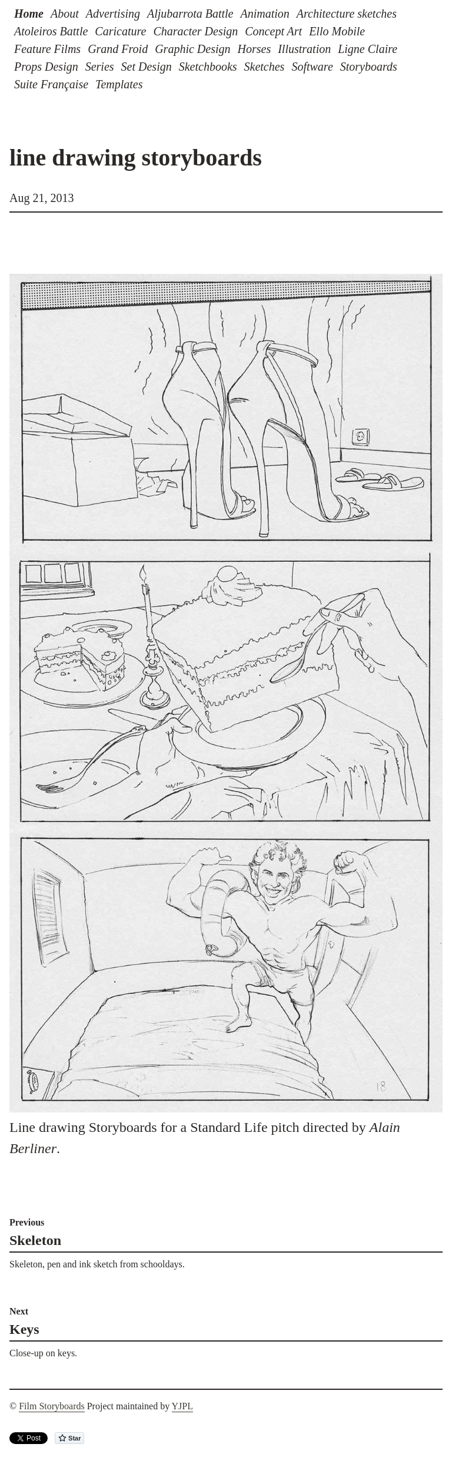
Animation (264, 13)
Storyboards (368, 66)
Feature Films (47, 48)
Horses (254, 48)
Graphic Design (192, 48)
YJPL (182, 1406)
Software (312, 66)
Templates (118, 84)
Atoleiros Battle (51, 31)
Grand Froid (118, 48)
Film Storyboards (52, 1406)
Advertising (113, 13)
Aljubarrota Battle (190, 13)
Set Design (146, 66)
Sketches (264, 66)
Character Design (195, 31)
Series (99, 66)
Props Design (46, 66)
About (65, 13)
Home (29, 13)
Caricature (120, 31)
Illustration (304, 48)
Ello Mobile (337, 31)
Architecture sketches (347, 13)
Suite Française (51, 84)
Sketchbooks (208, 66)
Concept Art (273, 31)
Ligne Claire (367, 48)
